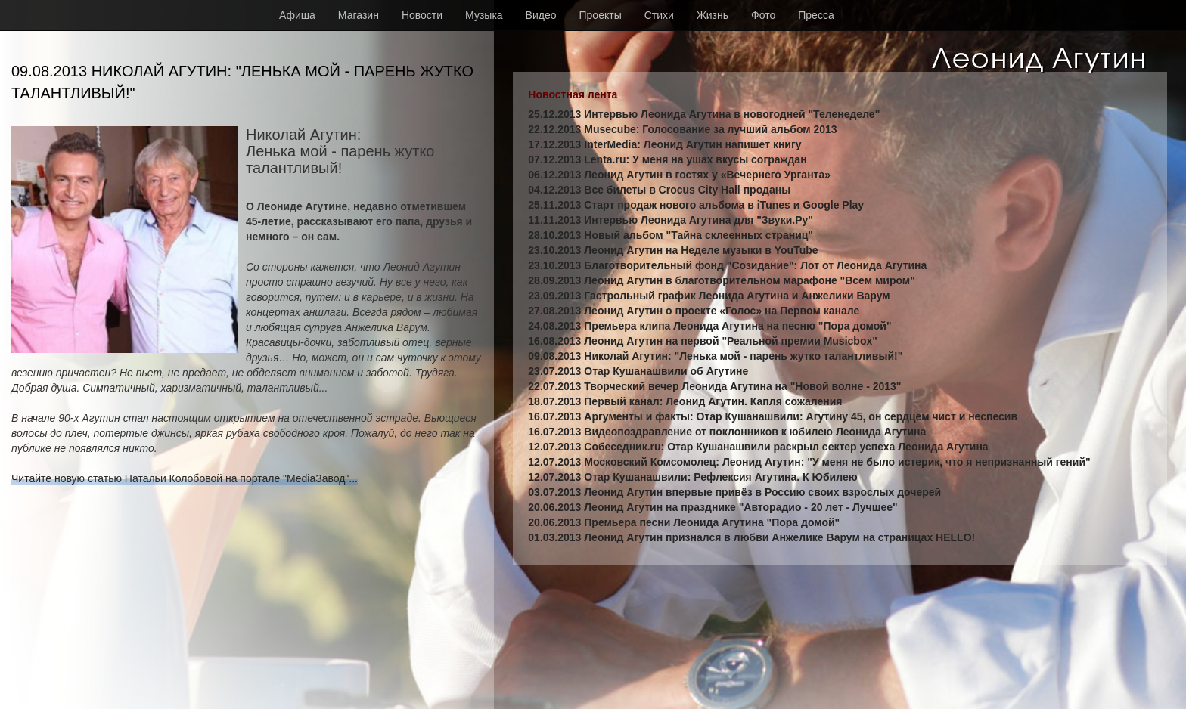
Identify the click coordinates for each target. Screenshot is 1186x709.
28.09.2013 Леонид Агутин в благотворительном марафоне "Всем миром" (721, 280)
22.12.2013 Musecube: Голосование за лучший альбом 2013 (682, 129)
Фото (763, 15)
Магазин (358, 15)
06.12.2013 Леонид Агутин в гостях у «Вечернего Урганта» (679, 175)
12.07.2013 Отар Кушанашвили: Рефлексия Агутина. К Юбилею (692, 477)
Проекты (600, 15)
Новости (422, 15)
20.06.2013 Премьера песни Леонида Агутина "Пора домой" (684, 522)
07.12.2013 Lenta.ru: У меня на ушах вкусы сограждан (667, 159)
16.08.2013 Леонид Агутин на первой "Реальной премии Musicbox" (702, 341)
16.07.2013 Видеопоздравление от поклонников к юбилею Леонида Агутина (727, 432)
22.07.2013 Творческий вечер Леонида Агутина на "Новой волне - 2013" (714, 386)
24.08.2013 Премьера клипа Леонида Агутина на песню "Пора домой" (709, 326)
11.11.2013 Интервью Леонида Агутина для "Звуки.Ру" (670, 220)
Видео (541, 15)
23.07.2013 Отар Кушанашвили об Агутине (638, 371)
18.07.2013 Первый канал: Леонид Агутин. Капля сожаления (685, 401)
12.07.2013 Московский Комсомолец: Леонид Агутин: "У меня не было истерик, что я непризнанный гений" (809, 462)
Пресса (816, 15)
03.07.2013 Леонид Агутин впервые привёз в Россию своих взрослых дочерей (734, 492)
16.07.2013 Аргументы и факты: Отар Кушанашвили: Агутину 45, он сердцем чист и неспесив (772, 416)
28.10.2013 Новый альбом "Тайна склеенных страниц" (670, 235)
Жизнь (712, 15)
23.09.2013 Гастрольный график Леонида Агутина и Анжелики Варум (709, 295)
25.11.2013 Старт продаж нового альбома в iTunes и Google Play (696, 205)
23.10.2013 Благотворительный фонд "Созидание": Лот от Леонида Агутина (727, 265)
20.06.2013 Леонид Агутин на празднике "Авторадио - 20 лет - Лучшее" (712, 507)
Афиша (297, 15)
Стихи (659, 15)
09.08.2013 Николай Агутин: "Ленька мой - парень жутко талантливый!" (715, 356)
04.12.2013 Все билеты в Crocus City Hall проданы (659, 190)
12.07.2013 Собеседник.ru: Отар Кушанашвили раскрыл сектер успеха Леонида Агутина (758, 447)
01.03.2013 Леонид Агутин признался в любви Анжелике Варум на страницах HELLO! (751, 537)
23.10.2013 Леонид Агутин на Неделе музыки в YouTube (673, 250)
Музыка (484, 15)
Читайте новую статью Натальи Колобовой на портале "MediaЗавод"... (184, 478)
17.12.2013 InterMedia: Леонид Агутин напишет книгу (664, 144)
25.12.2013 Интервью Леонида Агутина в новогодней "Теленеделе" (704, 114)
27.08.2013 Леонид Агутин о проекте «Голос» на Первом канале (693, 311)
